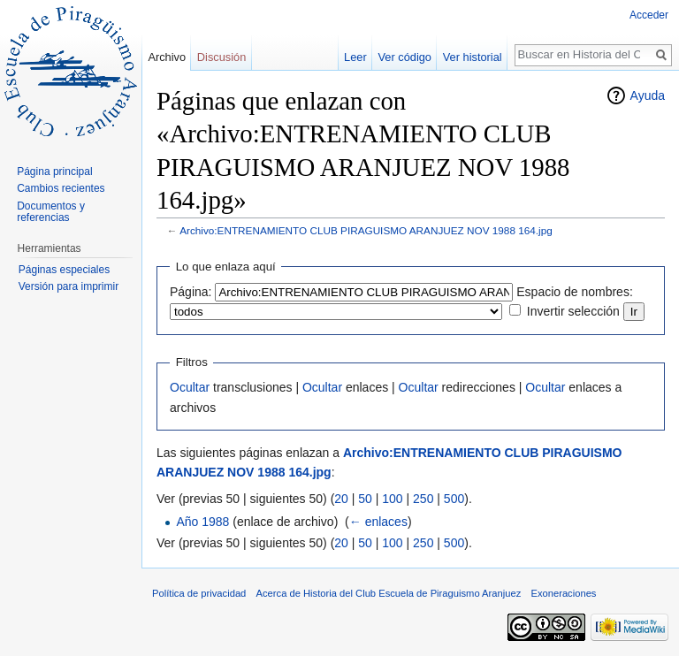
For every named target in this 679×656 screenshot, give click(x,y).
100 (392, 499)
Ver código (404, 57)
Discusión (221, 57)
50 (365, 499)
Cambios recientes (60, 188)
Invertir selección (573, 311)
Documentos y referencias (51, 212)
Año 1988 (202, 522)
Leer (355, 57)
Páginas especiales (64, 269)
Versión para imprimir (68, 286)
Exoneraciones (563, 593)
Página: (190, 292)
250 (423, 499)
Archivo (167, 57)
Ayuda (647, 95)
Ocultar (190, 387)
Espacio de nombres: (574, 292)
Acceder (648, 15)
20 (341, 499)
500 (454, 499)
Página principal (54, 171)
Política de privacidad (199, 593)
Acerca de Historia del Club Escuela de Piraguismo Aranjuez (389, 593)
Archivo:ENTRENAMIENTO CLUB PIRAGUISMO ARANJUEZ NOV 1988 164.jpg (366, 230)
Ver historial (472, 57)
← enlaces (378, 522)
